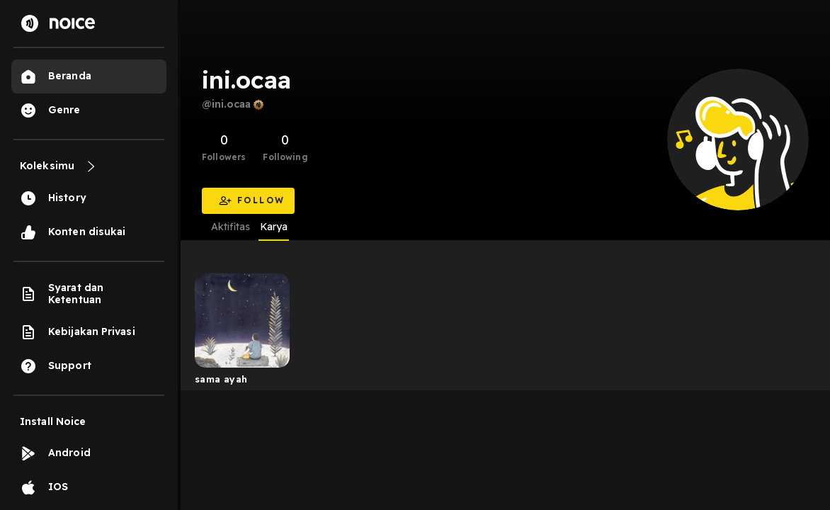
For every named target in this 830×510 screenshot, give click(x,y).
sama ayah (221, 379)
